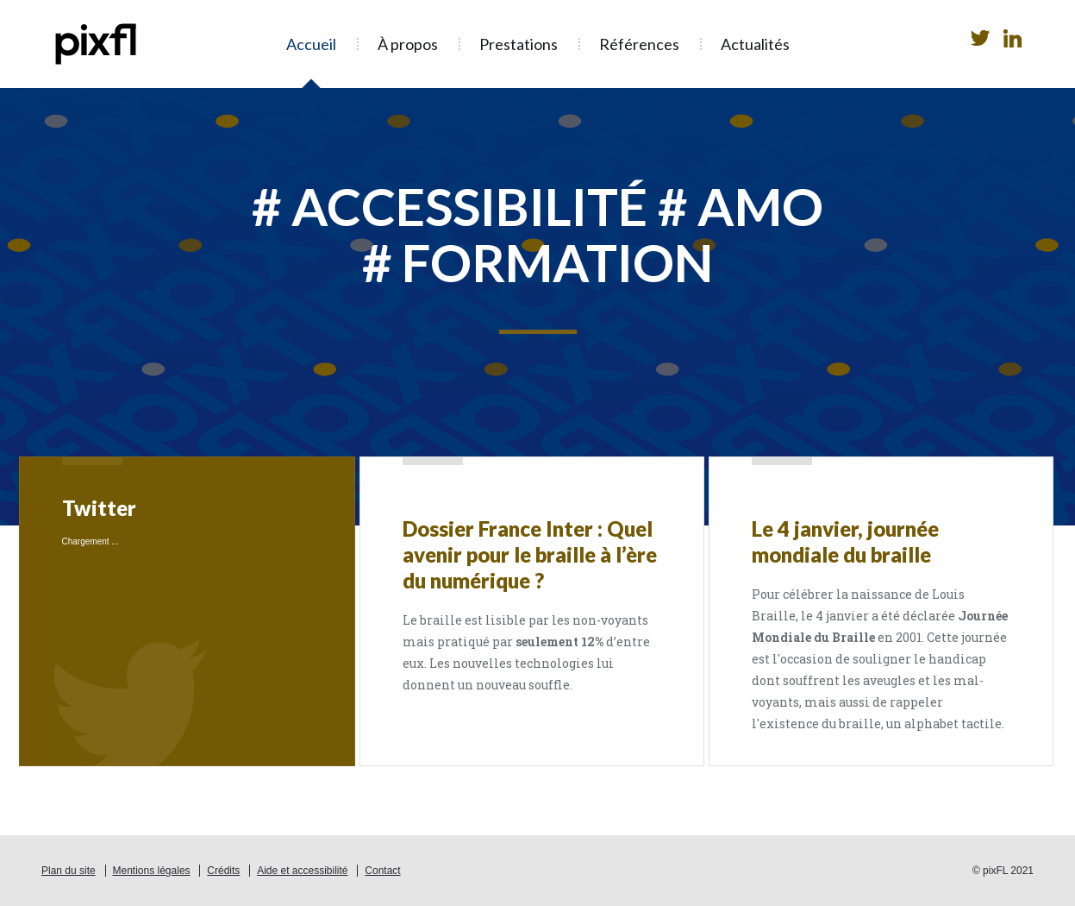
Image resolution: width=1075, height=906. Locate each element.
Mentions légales (152, 871)
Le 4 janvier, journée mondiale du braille (845, 541)
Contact (382, 871)
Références (639, 44)
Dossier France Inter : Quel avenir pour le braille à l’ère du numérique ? (530, 554)
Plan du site (68, 871)
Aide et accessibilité (302, 871)
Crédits (223, 871)
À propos (408, 44)
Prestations (518, 44)
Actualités (755, 44)
